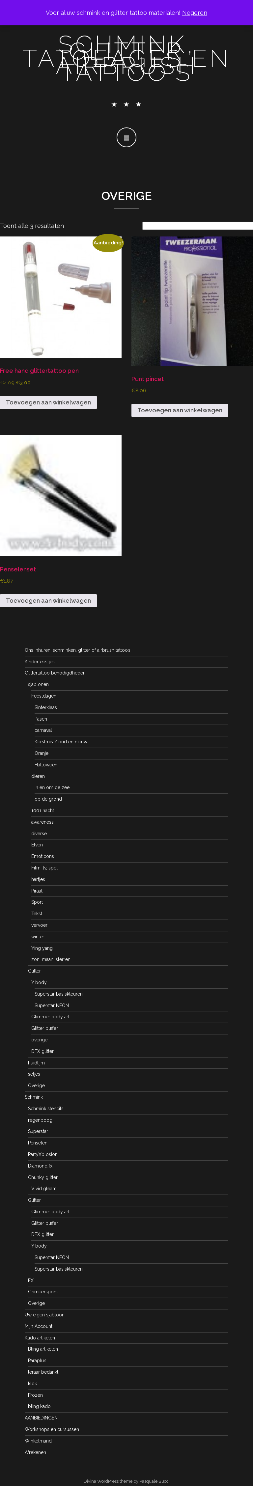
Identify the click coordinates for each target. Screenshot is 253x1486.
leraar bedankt (43, 1372)
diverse (39, 833)
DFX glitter (42, 1051)
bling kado (39, 1406)
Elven (37, 844)
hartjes (38, 879)
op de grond (48, 799)
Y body (39, 982)
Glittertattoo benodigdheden (55, 672)
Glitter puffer (44, 1028)
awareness (42, 822)
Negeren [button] (194, 12)
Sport (37, 902)
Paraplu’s (37, 1360)
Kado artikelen (40, 1337)
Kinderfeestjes (40, 661)
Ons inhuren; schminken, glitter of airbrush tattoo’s (77, 650)
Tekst (36, 913)
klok (32, 1383)
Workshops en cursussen (52, 1429)
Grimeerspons (43, 1291)
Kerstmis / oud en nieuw (61, 741)
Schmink (34, 1097)
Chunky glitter (43, 1177)
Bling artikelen (43, 1349)
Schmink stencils (46, 1108)
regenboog (40, 1120)
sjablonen (38, 684)
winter (37, 936)
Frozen (35, 1395)
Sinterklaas (46, 707)
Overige (36, 1085)
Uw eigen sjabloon (45, 1314)
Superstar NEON (52, 1005)
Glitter (34, 971)
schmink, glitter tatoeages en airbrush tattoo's (126, 58)
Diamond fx (40, 1166)
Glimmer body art (50, 1016)
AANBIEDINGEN (41, 1417)
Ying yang (42, 948)
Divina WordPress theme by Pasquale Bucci (127, 1481)
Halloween (46, 764)
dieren (38, 776)
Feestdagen (43, 696)
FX (31, 1280)
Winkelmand (38, 1441)
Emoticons (42, 856)
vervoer (39, 925)
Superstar (38, 1131)
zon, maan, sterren (50, 959)
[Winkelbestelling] (197, 226)
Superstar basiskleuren (59, 994)
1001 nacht (42, 810)
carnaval (43, 730)
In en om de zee (52, 787)
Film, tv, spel (44, 867)
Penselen (37, 1142)
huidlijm (36, 1062)
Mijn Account (38, 1326)
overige (39, 1039)
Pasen (41, 719)
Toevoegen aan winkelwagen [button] (48, 402)
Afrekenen (35, 1452)
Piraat (36, 891)
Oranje (41, 753)
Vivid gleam (44, 1188)
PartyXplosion (43, 1154)
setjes (34, 1074)
